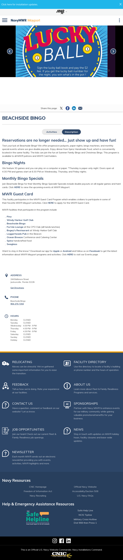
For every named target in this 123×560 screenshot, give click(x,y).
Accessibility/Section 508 (85, 491)
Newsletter (23, 452)
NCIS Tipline (85, 514)
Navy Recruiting (38, 495)
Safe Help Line (85, 510)
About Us (82, 384)
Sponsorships (86, 403)
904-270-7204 (17, 304)
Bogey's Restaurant (18, 230)
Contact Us (22, 403)
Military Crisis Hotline (85, 519)
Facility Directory (90, 362)
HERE (51, 202)
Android (67, 251)
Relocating (22, 362)
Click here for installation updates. (19, 4)
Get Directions (17, 288)
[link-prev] (10, 51)
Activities (51, 131)
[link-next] (113, 51)
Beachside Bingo (16, 223)
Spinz (10, 240)
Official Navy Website (85, 486)
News (78, 429)
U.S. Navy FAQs (85, 495)
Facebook (94, 251)
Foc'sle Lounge (15, 226)
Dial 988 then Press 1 (85, 522)
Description (71, 131)
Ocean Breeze (15, 237)
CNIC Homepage (38, 486)
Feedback (20, 384)
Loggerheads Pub (17, 233)
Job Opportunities (28, 429)
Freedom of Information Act (38, 491)
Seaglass (12, 244)
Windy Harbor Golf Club (20, 220)
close (121, 4)
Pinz (9, 216)
